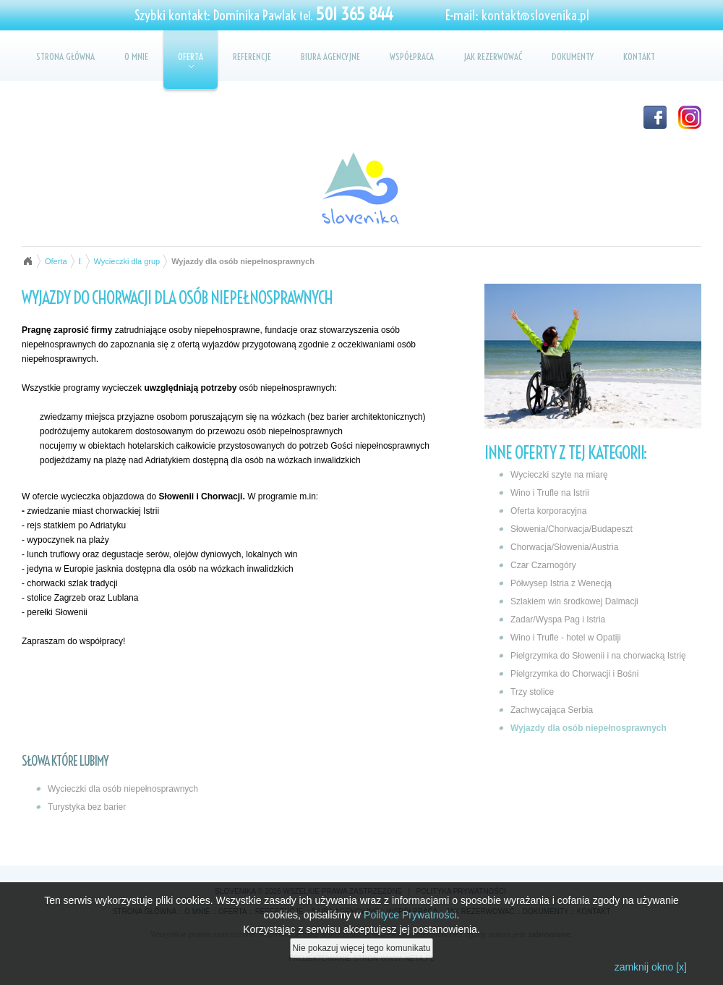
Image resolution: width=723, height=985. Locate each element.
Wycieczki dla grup (127, 261)
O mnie (136, 56)
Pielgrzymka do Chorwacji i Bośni (574, 674)
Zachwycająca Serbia (551, 710)
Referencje (252, 56)
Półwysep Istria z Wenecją (561, 583)
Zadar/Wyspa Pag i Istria (557, 619)
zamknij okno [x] (651, 968)
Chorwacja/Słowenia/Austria (564, 547)
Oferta (190, 59)
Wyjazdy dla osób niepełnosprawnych (588, 728)
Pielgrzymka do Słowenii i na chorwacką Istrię (598, 656)
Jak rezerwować (492, 56)
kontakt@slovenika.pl (535, 15)
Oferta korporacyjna (548, 511)
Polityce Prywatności (410, 916)
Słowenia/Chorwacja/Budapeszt (571, 529)
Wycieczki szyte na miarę (559, 475)
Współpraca (412, 56)
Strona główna (65, 56)
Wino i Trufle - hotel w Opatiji (565, 638)
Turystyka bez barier (87, 807)
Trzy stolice (532, 692)
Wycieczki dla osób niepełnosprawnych (123, 789)
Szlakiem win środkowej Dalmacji (574, 601)
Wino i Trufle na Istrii (549, 493)
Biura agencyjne (330, 56)
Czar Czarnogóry (543, 565)
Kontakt (639, 56)
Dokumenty (573, 56)
